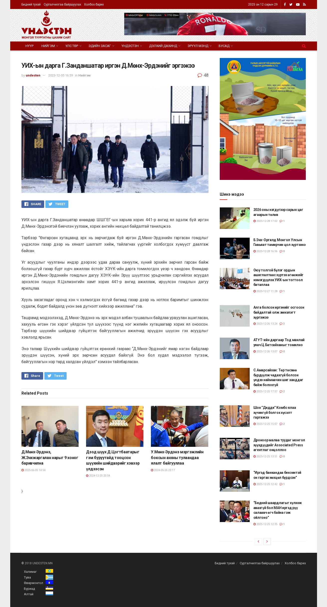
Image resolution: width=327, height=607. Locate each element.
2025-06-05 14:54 (33, 470)
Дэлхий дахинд (163, 46)
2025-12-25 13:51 (265, 456)
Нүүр (29, 46)
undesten (33, 75)
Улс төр (71, 46)
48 (203, 75)
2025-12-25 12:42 (265, 484)
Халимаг (30, 572)
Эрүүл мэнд (198, 46)
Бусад (224, 46)
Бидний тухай (31, 4)
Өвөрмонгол (33, 583)
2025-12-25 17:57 (265, 391)
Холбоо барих (94, 4)
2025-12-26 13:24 (265, 323)
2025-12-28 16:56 (265, 251)
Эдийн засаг (100, 46)
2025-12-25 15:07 (265, 424)
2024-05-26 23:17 (163, 470)
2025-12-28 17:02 (265, 221)
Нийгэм (48, 46)
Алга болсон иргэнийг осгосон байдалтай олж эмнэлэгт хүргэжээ (278, 312)
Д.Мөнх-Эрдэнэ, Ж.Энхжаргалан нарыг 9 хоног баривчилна (49, 458)
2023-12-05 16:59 (60, 75)
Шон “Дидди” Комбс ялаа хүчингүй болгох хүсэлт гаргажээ (274, 412)
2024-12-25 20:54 (98, 475)
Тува (27, 577)
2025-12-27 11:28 (265, 291)
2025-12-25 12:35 (265, 524)
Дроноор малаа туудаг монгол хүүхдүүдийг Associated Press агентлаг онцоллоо (279, 445)
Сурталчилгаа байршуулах (62, 4)
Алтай (28, 594)
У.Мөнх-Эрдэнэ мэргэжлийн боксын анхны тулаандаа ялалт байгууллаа (177, 458)
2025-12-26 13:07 (265, 351)
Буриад (29, 589)
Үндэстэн (130, 46)
